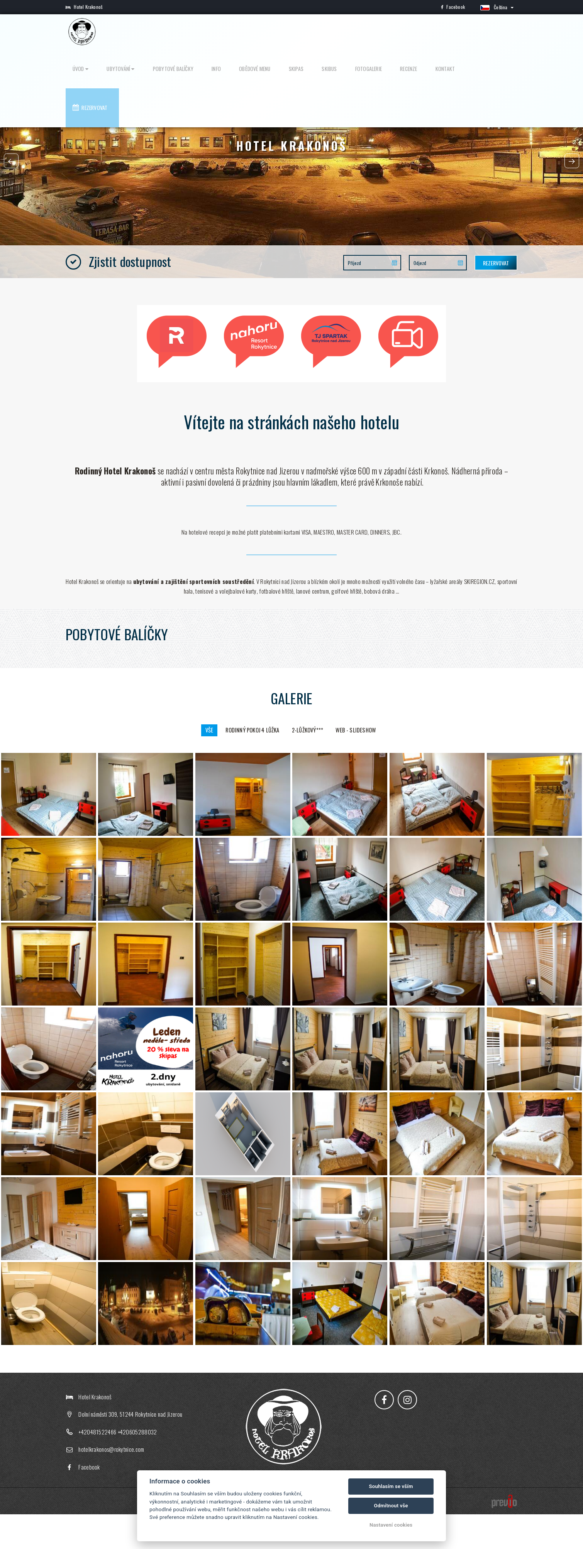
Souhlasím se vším (391, 1486)
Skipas (336, 31)
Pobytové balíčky (235, 31)
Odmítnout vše (391, 1506)
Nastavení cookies (390, 1525)
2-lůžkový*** (311, 764)
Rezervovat (494, 31)
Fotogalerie (394, 31)
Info (270, 31)
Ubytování (190, 31)
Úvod (157, 31)
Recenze (427, 31)
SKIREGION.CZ (479, 614)
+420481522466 (97, 1466)
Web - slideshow (366, 764)
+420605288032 (137, 1466)
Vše (197, 764)
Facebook (453, 6)
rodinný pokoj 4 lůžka (248, 764)
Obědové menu (302, 31)
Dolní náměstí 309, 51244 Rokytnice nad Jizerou (130, 1449)
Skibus (361, 31)
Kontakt (456, 31)
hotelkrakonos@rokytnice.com (111, 1484)
